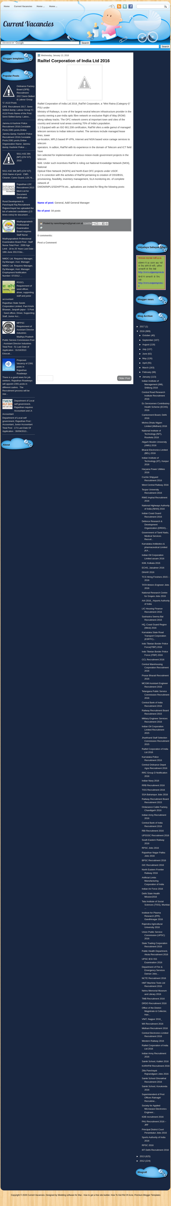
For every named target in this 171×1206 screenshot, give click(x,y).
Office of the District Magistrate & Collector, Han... (154, 1011)
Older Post (124, 378)
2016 (142, 331)
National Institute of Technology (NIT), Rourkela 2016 (152, 434)
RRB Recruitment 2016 (153, 785)
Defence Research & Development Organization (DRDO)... (155, 524)
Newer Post (45, 378)
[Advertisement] (85, 345)
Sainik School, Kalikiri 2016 (155, 1061)
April (144, 363)
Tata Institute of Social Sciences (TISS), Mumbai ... (156, 905)
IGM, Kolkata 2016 (151, 563)
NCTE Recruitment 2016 (154, 978)
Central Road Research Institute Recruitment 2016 (153, 395)
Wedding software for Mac (70, 1195)
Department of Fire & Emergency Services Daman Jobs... (153, 970)
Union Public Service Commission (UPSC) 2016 (153, 935)
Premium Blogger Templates (148, 1195)
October (146, 335)
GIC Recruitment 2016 (153, 865)
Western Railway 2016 (153, 1041)
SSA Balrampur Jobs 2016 (155, 794)
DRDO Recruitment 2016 (154, 1003)
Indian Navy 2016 (150, 780)
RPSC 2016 (148, 1145)
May (144, 358)
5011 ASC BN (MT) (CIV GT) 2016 (24, 157)
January (146, 376)
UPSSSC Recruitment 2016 (155, 835)
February (147, 372)
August (146, 344)
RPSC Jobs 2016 (150, 848)
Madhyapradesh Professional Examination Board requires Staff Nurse (25, 228)
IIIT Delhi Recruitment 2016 (155, 1150)
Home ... (41, 6)
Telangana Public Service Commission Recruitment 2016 (155, 694)
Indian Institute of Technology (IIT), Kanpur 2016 (155, 461)
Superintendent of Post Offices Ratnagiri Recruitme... (153, 1097)
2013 (142, 1156)
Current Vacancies (23, 6)
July (144, 349)
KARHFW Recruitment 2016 (156, 1066)
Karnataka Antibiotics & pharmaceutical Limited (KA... (154, 547)
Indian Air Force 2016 (152, 889)
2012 (142, 1161)
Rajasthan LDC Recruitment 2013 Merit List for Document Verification (25, 191)
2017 (142, 326)
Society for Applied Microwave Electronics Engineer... (154, 1109)
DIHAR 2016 (148, 572)
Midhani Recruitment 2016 (155, 1028)
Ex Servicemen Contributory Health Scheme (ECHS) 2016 (155, 407)
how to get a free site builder (97, 1195)
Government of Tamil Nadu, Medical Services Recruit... (155, 536)
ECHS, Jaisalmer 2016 (153, 567)
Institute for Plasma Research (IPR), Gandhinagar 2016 (152, 916)
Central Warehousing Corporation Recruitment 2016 (155, 667)
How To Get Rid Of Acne (122, 1195)
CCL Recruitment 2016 (153, 659)
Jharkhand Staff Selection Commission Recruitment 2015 (155, 741)
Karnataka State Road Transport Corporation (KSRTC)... (154, 635)
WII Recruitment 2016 (152, 1024)
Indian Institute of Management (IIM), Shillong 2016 (152, 384)
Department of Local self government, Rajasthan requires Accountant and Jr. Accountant (18, 407)
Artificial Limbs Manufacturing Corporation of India (153, 881)
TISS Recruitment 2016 (153, 790)
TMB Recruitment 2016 (153, 998)
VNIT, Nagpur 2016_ (152, 1019)
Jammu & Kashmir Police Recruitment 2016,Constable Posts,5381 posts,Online (16, 126)
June (145, 353)
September (148, 340)
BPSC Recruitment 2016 (154, 860)
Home (7, 6)
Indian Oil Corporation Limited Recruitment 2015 (153, 730)
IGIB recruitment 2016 (153, 1117)
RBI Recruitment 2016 (153, 830)
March (145, 367)
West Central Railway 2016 (155, 485)
